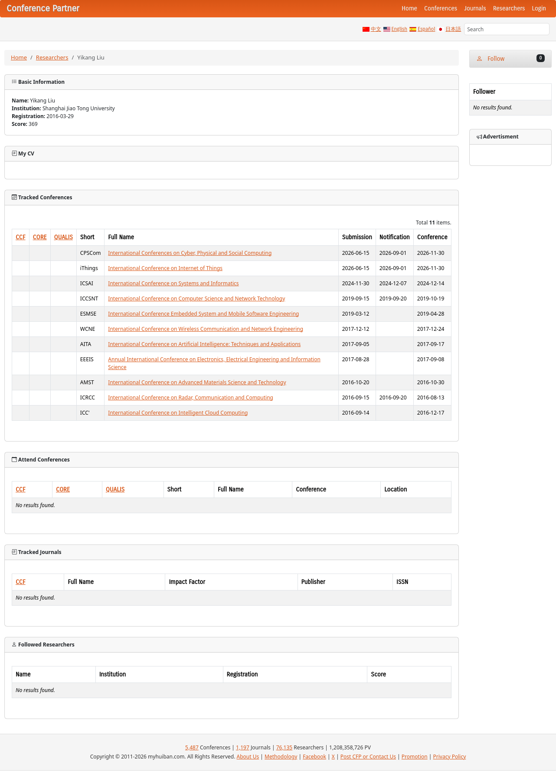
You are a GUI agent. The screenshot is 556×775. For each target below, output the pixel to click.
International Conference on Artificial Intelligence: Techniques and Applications (204, 344)
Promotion (415, 756)
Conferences (440, 8)
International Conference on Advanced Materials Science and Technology (197, 382)
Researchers (509, 8)
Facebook (314, 756)
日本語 (453, 29)
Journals (475, 8)
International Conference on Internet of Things (165, 268)
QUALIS (63, 237)
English (400, 29)
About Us (248, 756)
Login (539, 8)
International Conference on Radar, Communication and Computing (190, 397)
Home (409, 8)
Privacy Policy (449, 756)
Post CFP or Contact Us (368, 756)
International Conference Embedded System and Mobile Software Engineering (203, 313)
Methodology (281, 756)
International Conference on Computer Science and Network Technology (196, 298)
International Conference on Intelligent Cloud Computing (178, 412)
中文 (376, 29)
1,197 (242, 747)
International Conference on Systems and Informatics (173, 283)
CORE (40, 237)
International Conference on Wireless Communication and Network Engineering (205, 329)
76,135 (284, 747)
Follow (510, 58)
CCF (21, 237)
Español (426, 29)
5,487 (192, 747)
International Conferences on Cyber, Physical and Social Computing (189, 253)
